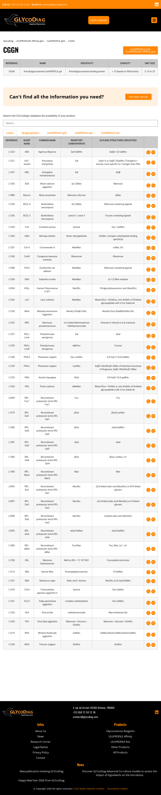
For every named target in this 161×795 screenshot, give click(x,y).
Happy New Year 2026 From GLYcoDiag (41, 780)
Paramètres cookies (117, 788)
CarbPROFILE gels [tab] (84, 133)
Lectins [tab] (10, 133)
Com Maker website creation (89, 788)
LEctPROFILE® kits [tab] (110, 133)
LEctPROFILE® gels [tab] (57, 133)
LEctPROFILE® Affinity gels (140, 51)
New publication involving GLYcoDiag (41, 771)
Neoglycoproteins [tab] (30, 133)
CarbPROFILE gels (140, 49)
